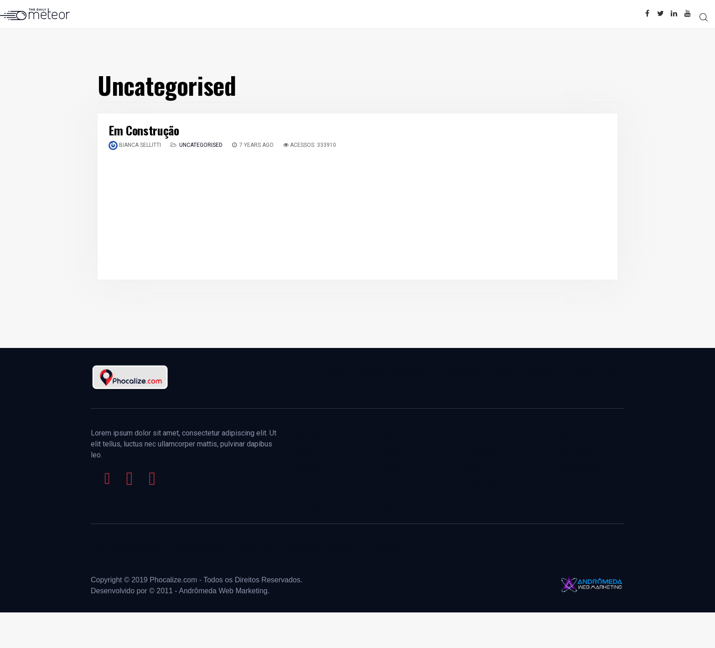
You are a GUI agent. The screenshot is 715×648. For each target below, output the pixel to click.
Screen (392, 450)
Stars (389, 433)
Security (480, 468)
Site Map (387, 548)
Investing (367, 369)
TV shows (570, 504)
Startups (307, 504)
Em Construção (144, 130)
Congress (482, 450)
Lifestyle (579, 369)
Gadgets (307, 468)
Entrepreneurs (459, 369)
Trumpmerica (487, 504)
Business (328, 369)
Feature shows (577, 468)
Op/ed (501, 369)
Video (563, 433)
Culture (305, 450)
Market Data (256, 548)
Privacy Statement (198, 548)
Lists (611, 369)
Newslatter (345, 548)
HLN (561, 486)
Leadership (538, 369)
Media (391, 504)
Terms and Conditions (125, 548)
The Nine (481, 486)
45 (471, 433)
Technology (409, 369)
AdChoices (302, 548)
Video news (572, 450)
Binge (390, 468)
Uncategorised (201, 145)
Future (304, 486)
